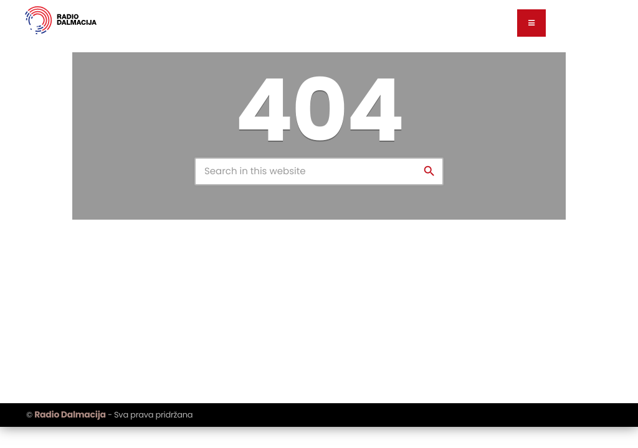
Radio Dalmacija (69, 414)
